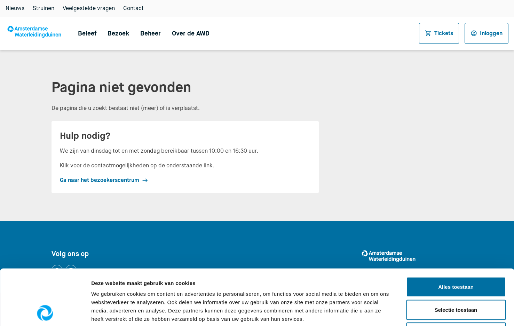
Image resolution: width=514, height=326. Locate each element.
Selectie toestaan (456, 258)
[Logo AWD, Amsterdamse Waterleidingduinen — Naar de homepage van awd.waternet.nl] (36, 33)
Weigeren (455, 280)
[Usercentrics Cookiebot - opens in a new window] (45, 312)
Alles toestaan (456, 235)
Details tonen (376, 312)
